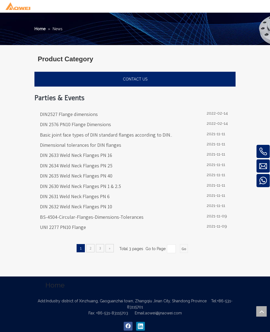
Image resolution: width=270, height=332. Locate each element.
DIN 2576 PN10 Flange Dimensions (75, 124)
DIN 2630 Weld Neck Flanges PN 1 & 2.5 (80, 186)
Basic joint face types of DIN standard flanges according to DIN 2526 (110, 135)
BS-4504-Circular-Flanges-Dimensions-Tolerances (92, 217)
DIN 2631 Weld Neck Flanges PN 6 (75, 196)
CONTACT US (135, 79)
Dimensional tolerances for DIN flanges (80, 145)
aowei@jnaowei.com (163, 313)
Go (184, 248)
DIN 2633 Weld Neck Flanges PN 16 (76, 155)
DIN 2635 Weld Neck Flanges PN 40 (76, 176)
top (261, 311)
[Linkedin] (140, 326)
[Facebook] (128, 326)
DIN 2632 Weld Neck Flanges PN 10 (76, 206)
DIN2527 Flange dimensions (69, 114)
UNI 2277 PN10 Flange (63, 227)
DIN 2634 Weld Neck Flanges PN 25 (76, 165)
